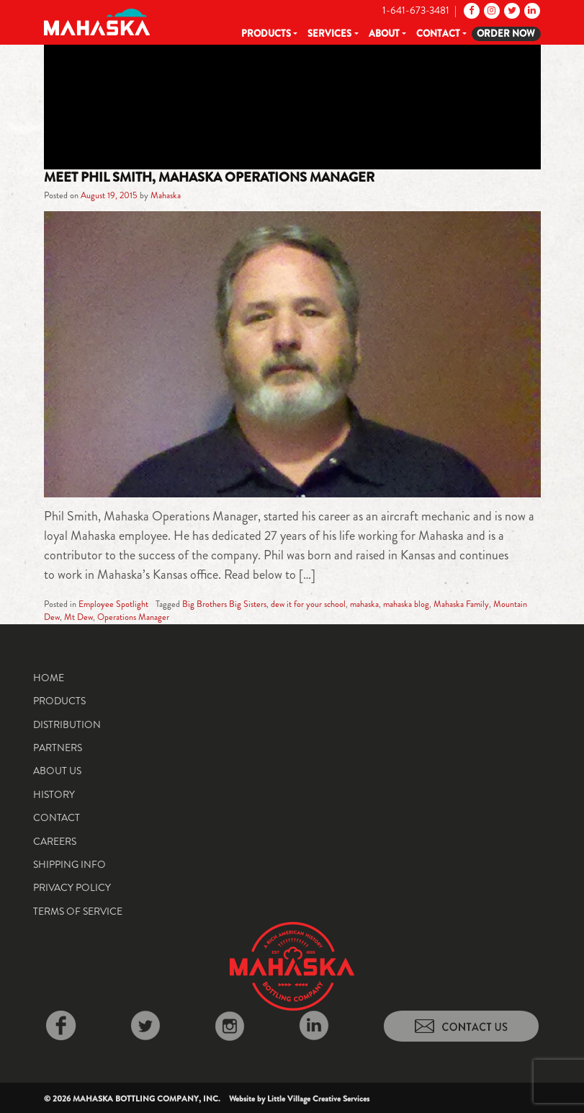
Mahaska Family (461, 604)
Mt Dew (78, 617)
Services (329, 33)
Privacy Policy (72, 887)
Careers (54, 841)
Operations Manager (133, 617)
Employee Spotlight (113, 604)
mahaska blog (406, 604)
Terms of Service (77, 911)
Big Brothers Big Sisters (224, 604)
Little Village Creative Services (318, 1098)
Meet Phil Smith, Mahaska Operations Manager (209, 177)
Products (266, 33)
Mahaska (166, 195)
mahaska (364, 604)
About (384, 33)
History (54, 794)
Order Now (506, 33)
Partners (57, 747)
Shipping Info (69, 864)
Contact (438, 33)
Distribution (67, 724)
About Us (57, 770)
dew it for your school (308, 604)
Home (48, 677)
